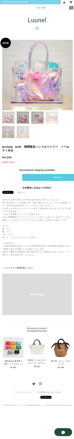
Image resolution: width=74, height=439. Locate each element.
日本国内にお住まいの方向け (37, 188)
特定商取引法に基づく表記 (49, 392)
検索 (71, 7)
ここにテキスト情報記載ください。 (18, 268)
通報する (21, 193)
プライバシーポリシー (23, 392)
